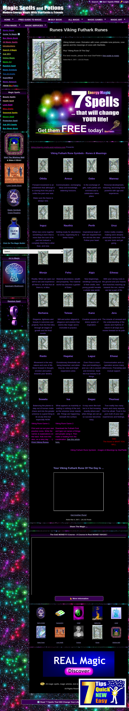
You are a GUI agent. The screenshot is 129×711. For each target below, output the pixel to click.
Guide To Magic (10, 34)
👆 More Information (79, 598)
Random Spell (14, 301)
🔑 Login (124, 2)
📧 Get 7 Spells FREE (109, 2)
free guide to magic (111, 56)
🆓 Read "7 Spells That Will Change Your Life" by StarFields (64, 702)
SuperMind (8, 78)
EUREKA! (14, 295)
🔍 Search (93, 2)
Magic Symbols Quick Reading (14, 210)
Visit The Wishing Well (14, 157)
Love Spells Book (14, 185)
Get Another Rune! (79, 515)
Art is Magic (14, 258)
